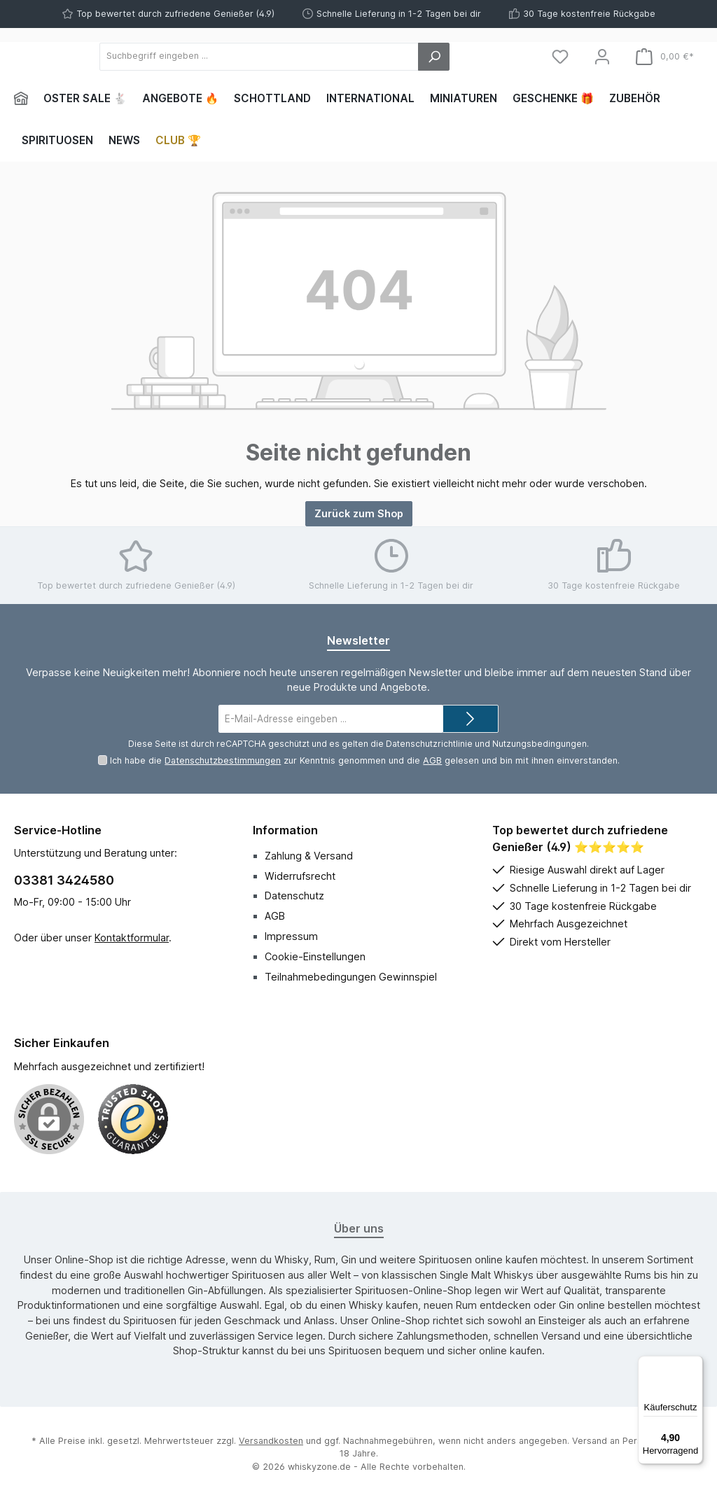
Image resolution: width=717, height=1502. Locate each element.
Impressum (291, 936)
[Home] (25, 99)
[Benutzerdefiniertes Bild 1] (133, 1119)
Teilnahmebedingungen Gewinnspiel (351, 977)
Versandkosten (271, 1441)
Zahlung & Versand (309, 856)
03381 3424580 (64, 880)
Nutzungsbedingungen (539, 743)
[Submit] (471, 719)
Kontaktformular (132, 937)
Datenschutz (294, 895)
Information (285, 830)
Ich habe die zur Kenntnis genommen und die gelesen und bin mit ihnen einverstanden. (365, 760)
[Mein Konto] (602, 56)
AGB (432, 760)
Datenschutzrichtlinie (429, 743)
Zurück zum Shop (358, 513)
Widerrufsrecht (300, 876)
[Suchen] (491, 57)
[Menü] (694, 1364)
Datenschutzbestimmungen (223, 760)
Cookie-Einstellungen (315, 956)
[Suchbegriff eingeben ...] (336, 57)
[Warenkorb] (665, 56)
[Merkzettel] (560, 56)
